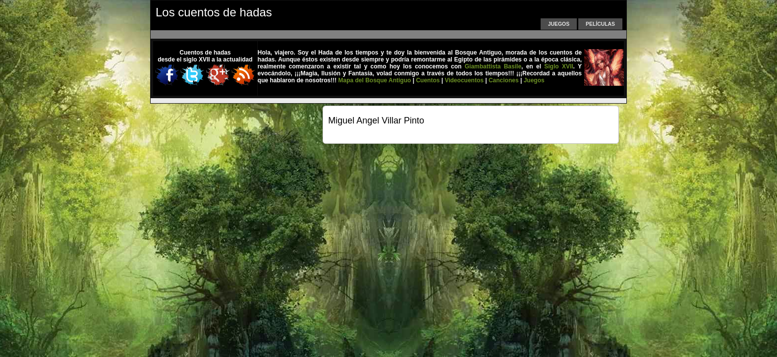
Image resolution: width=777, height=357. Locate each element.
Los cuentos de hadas (214, 12)
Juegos (558, 24)
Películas (600, 24)
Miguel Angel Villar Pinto (376, 120)
